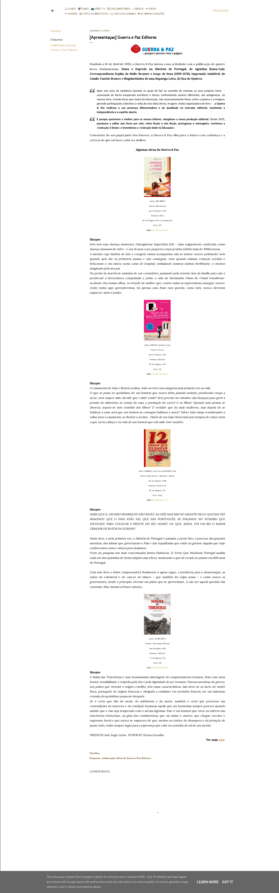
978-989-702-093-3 (160, 230)
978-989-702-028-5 (160, 374)
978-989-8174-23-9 (160, 500)
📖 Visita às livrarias (121, 13)
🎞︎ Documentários (117, 8)
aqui (221, 740)
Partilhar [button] (56, 31)
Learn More (208, 882)
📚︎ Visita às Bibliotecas (92, 13)
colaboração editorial (63, 45)
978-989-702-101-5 (160, 668)
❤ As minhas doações (149, 13)
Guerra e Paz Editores (64, 50)
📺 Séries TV (97, 8)
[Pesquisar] (220, 10)
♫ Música (136, 8)
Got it (227, 882)
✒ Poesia (149, 8)
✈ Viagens (69, 13)
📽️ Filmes (82, 8)
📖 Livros (68, 8)
